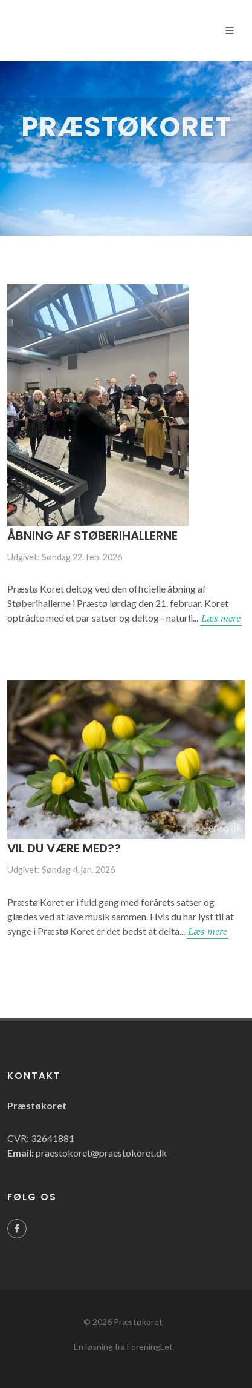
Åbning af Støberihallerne (92, 535)
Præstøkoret (138, 1322)
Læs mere (221, 618)
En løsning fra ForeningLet (123, 1346)
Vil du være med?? (64, 848)
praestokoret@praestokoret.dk (101, 1152)
